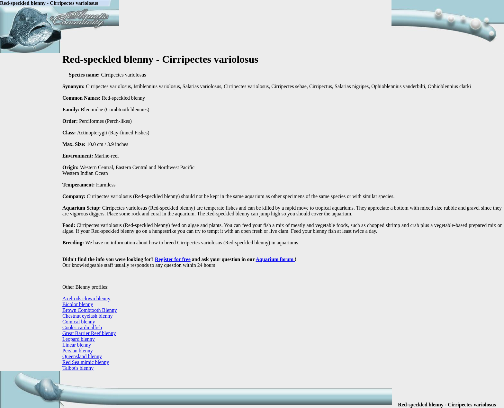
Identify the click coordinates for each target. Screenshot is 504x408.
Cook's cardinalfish (82, 327)
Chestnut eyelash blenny (87, 316)
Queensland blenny (82, 356)
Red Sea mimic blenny (85, 362)
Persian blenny (77, 350)
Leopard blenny (78, 339)
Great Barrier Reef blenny (89, 333)
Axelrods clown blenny (86, 298)
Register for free (173, 259)
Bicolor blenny (77, 304)
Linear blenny (76, 345)
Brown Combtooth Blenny (89, 310)
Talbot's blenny (78, 368)
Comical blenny (78, 321)
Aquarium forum (275, 259)
